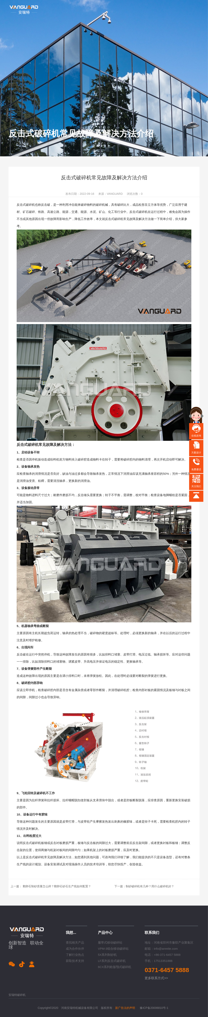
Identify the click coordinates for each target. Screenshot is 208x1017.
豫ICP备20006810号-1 (154, 1007)
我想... (71, 933)
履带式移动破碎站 (110, 942)
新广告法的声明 (125, 1007)
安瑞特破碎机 (17, 994)
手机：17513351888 (158, 961)
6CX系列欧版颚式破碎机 (114, 967)
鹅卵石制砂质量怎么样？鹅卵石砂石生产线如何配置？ (57, 886)
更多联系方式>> (156, 978)
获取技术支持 (75, 961)
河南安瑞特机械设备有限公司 (79, 1007)
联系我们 (152, 933)
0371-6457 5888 (167, 970)
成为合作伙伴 (75, 948)
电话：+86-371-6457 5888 (162, 954)
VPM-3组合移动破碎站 (113, 948)
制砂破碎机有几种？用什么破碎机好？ (150, 886)
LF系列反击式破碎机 (112, 961)
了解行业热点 (75, 954)
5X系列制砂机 (107, 954)
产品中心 (105, 933)
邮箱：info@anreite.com (161, 948)
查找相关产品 (75, 942)
